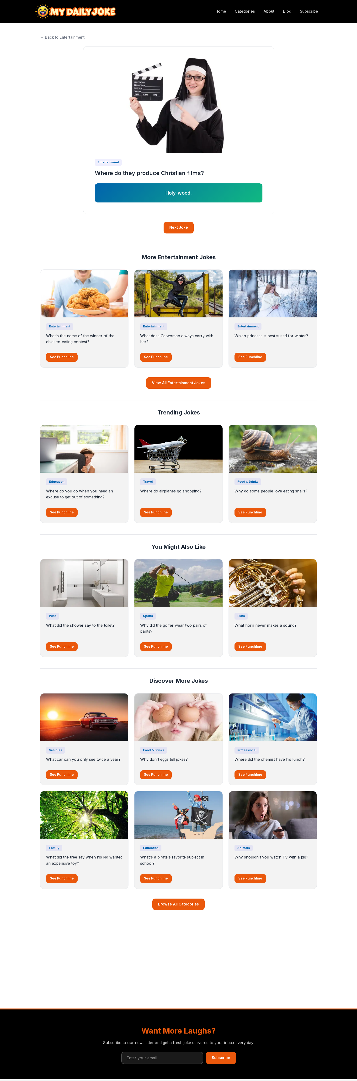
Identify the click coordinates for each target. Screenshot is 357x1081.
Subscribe (309, 11)
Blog (287, 11)
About (268, 11)
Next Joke (178, 227)
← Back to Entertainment (62, 37)
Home (220, 11)
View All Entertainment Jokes (178, 383)
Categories (245, 11)
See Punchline (62, 357)
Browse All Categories (178, 904)
